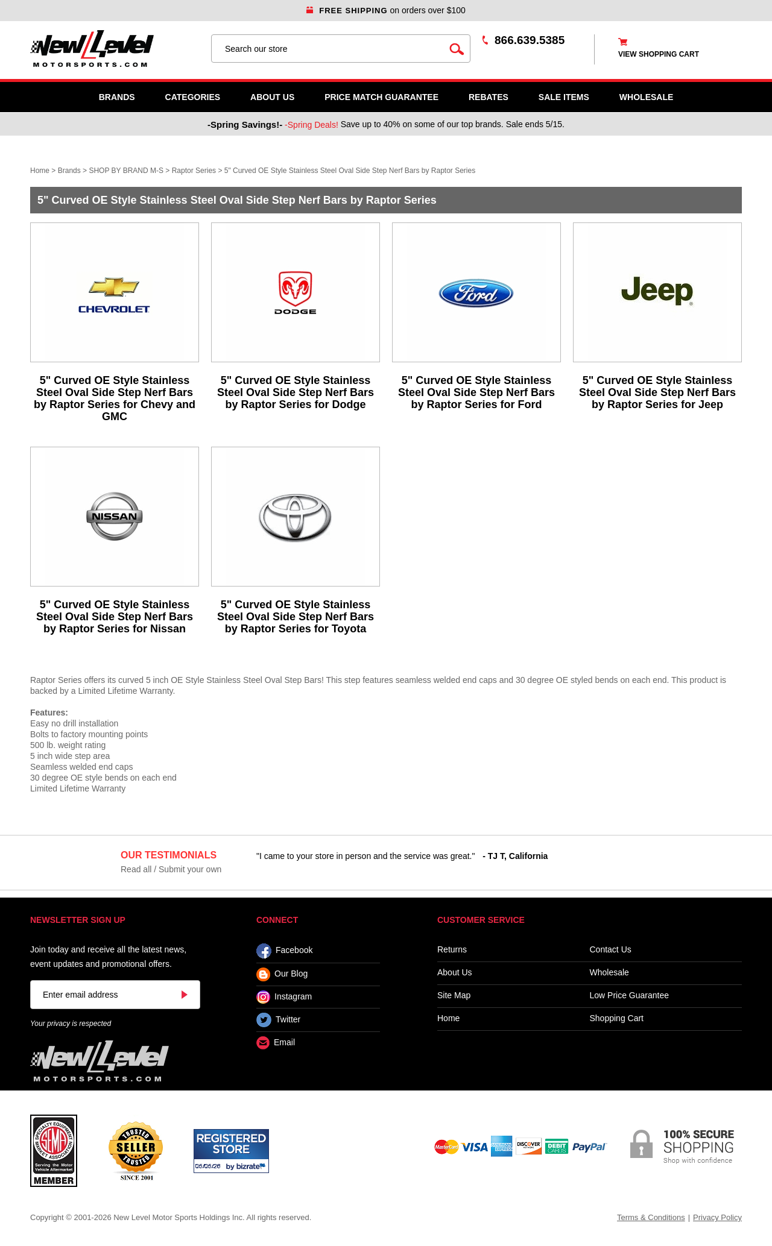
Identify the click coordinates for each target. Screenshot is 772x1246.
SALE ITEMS (564, 97)
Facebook (284, 950)
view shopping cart (658, 54)
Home (39, 170)
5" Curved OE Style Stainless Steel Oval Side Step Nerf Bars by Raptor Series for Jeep (657, 392)
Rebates (488, 97)
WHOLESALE (646, 97)
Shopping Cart (617, 1018)
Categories (193, 97)
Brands (117, 97)
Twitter (278, 1020)
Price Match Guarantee (381, 97)
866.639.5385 (530, 40)
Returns (452, 949)
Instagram (284, 997)
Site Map (453, 995)
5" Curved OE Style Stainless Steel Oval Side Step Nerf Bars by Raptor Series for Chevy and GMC (114, 398)
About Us (272, 97)
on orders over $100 (386, 10)
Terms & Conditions (651, 1217)
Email (275, 1043)
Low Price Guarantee (629, 995)
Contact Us (610, 949)
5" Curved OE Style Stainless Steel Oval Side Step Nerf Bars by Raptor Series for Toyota (295, 617)
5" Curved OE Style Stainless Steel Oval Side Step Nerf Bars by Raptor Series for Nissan (114, 617)
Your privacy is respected (70, 1023)
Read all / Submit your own (171, 869)
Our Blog (282, 974)
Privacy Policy (717, 1217)
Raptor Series (194, 170)
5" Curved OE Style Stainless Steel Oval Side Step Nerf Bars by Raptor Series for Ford (476, 392)
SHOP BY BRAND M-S (126, 170)
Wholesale (609, 972)
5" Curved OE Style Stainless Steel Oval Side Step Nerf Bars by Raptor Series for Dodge (295, 392)
